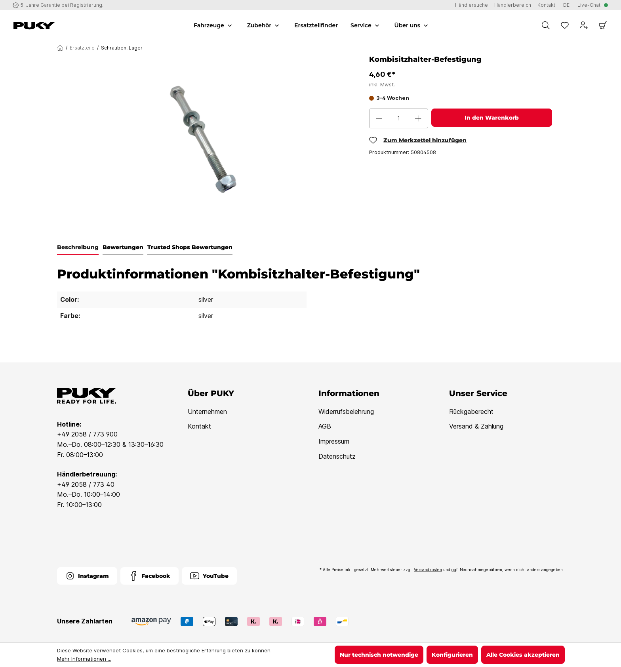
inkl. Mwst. (382, 84)
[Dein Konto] (583, 25)
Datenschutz (337, 456)
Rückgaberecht (471, 411)
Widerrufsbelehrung (346, 411)
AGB (324, 426)
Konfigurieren (452, 654)
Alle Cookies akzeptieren (523, 654)
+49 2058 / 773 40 (85, 484)
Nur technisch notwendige (379, 654)
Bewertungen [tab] (123, 247)
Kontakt (199, 426)
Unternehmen (207, 411)
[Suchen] (545, 25)
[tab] (78, 247)
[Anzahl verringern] (379, 118)
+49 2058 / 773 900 (87, 434)
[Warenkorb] (602, 25)
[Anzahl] (398, 118)
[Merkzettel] (564, 25)
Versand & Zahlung (476, 426)
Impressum (333, 441)
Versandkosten (428, 569)
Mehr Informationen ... (84, 659)
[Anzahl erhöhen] (418, 118)
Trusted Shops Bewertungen (189, 247)
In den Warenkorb (492, 117)
